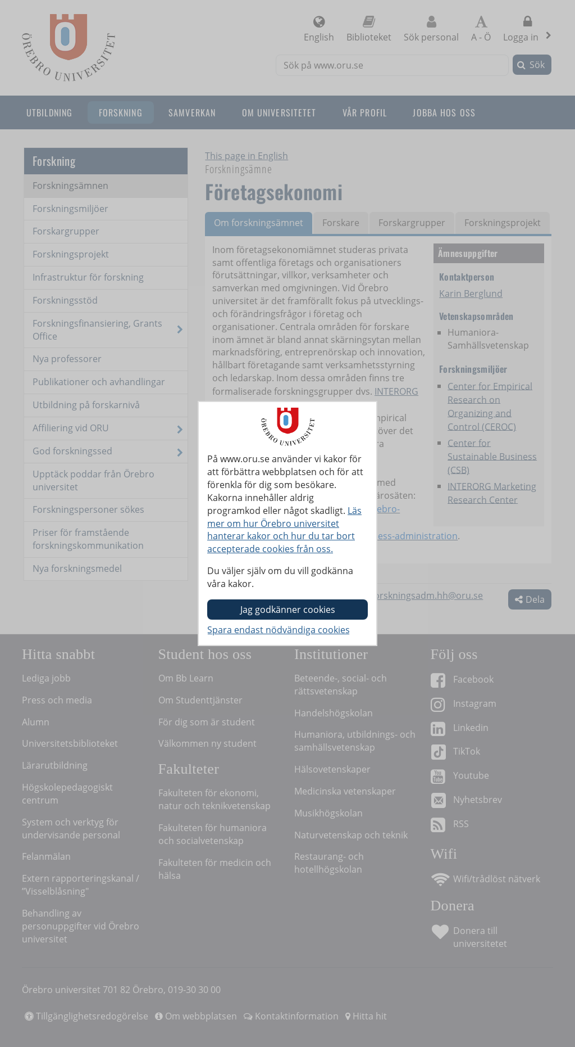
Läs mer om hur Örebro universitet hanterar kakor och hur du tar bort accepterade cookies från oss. (284, 530)
